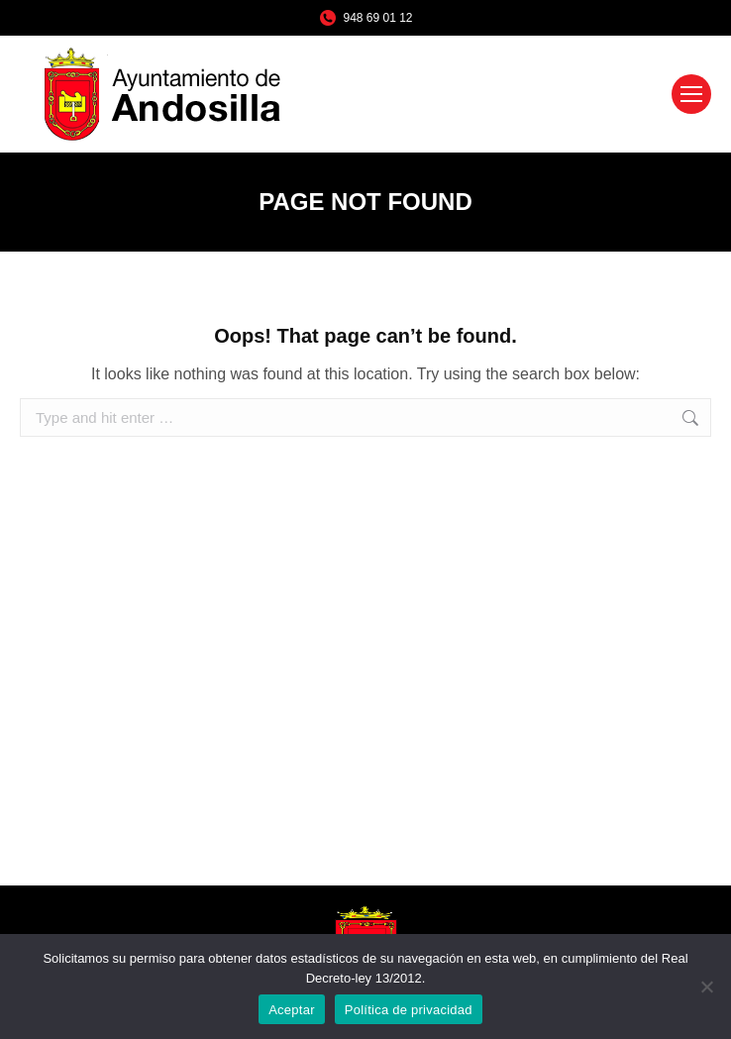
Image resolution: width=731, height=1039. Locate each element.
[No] (706, 986)
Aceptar (291, 1009)
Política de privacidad (408, 1009)
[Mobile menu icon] (691, 94)
